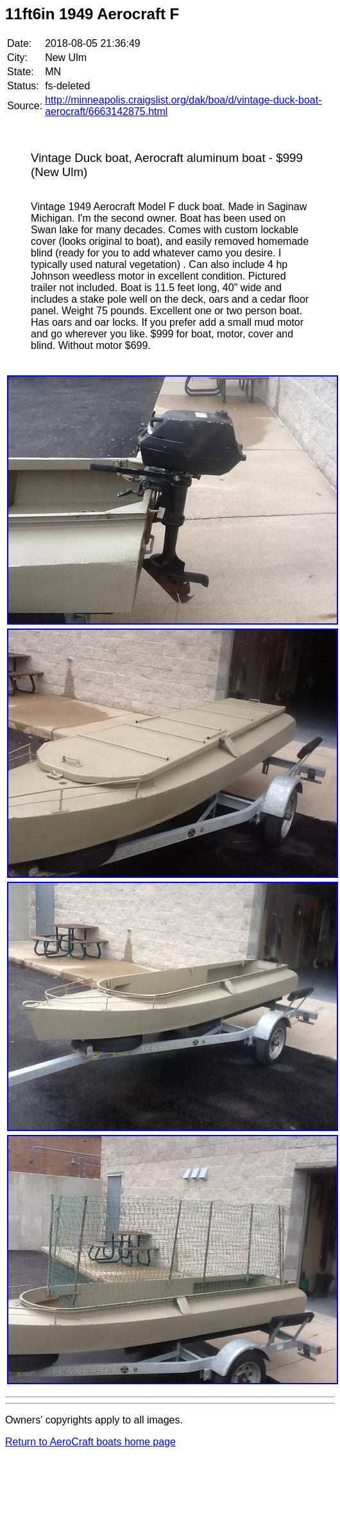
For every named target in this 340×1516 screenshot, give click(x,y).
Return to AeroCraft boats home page (90, 1441)
